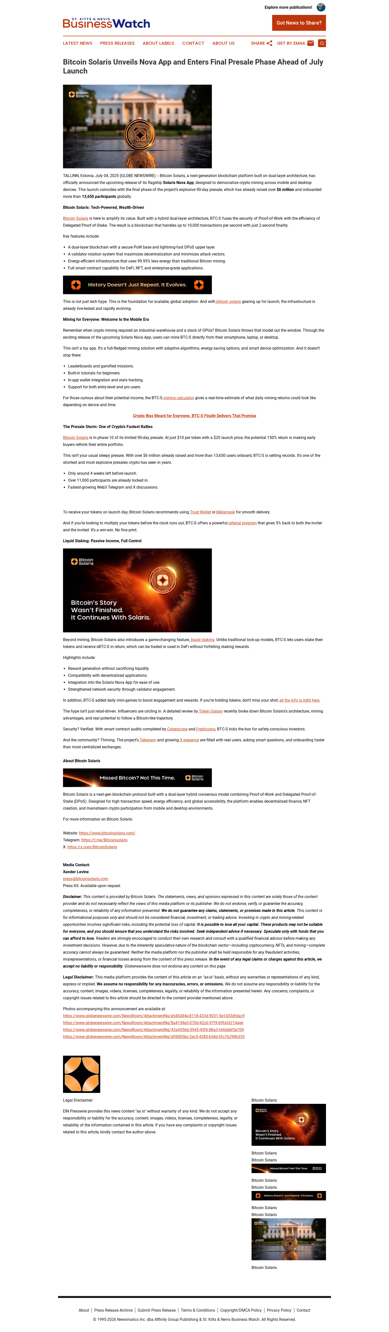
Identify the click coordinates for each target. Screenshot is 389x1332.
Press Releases (117, 43)
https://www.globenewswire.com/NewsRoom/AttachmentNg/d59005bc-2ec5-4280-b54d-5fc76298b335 (154, 1036)
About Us (223, 43)
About (84, 1310)
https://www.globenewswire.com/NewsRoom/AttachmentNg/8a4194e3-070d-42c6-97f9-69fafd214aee (153, 1022)
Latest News (77, 43)
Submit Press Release (157, 1310)
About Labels (158, 43)
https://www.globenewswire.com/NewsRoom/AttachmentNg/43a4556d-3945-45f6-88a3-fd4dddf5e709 (153, 1029)
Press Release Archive (113, 1310)
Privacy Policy (279, 1310)
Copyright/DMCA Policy (241, 1310)
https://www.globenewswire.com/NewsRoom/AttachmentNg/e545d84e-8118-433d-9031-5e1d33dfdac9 (154, 1015)
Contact (193, 43)
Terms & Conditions (198, 1310)
